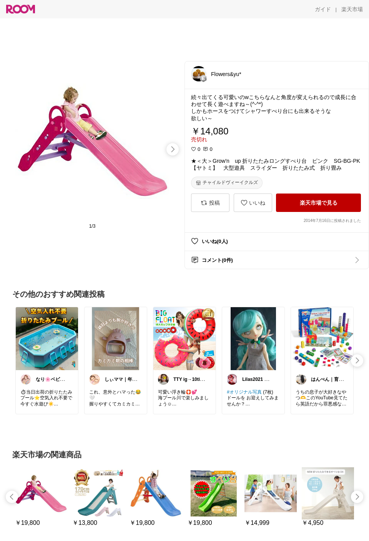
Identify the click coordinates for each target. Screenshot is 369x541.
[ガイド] (323, 9)
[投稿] (210, 203)
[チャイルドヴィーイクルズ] (227, 183)
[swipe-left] (12, 497)
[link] (47, 338)
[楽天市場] (352, 9)
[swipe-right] (172, 149)
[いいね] (253, 203)
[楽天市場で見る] (318, 203)
